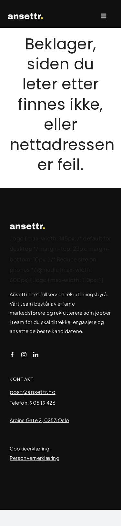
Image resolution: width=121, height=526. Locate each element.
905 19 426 (42, 403)
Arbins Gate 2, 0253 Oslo (39, 420)
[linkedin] (35, 354)
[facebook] (12, 354)
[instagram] (23, 354)
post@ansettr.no (32, 391)
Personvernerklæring (34, 458)
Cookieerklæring (29, 448)
